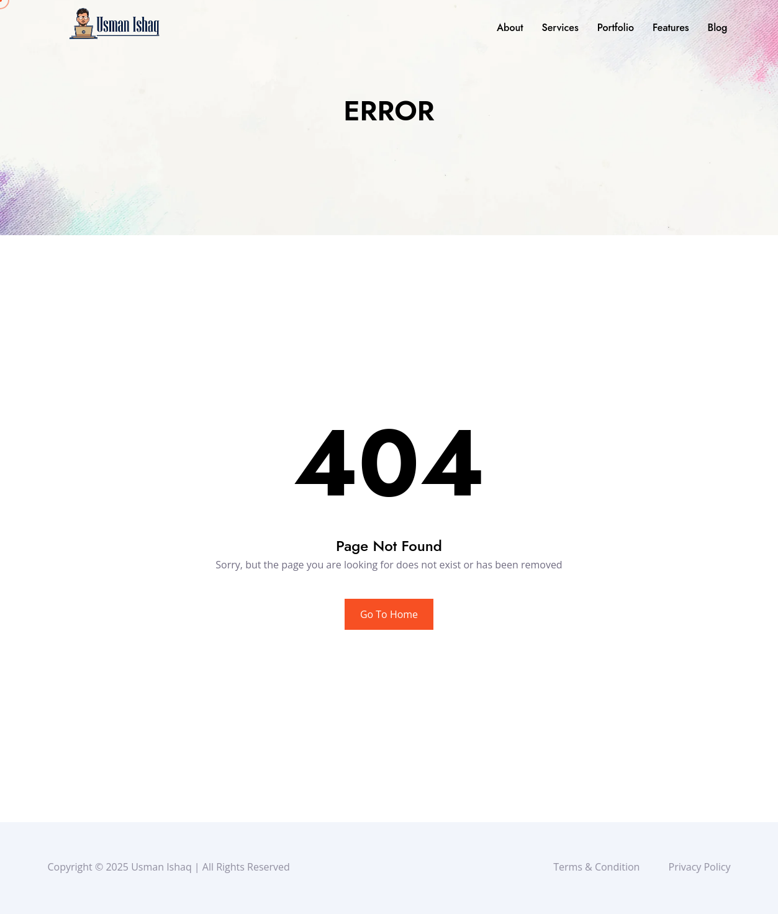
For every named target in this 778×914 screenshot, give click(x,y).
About (510, 27)
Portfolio (615, 27)
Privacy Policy (702, 867)
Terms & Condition (599, 867)
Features (671, 27)
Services (559, 27)
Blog (718, 27)
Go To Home (389, 614)
